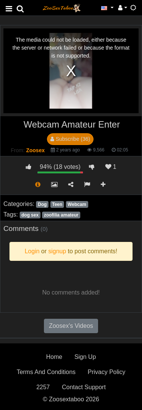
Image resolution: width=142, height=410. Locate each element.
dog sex (29, 215)
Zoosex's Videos (71, 326)
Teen (57, 204)
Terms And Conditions (46, 372)
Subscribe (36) (70, 139)
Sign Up (85, 357)
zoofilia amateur (61, 215)
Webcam (77, 204)
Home (54, 357)
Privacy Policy (107, 372)
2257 (43, 387)
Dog (42, 204)
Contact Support (84, 387)
